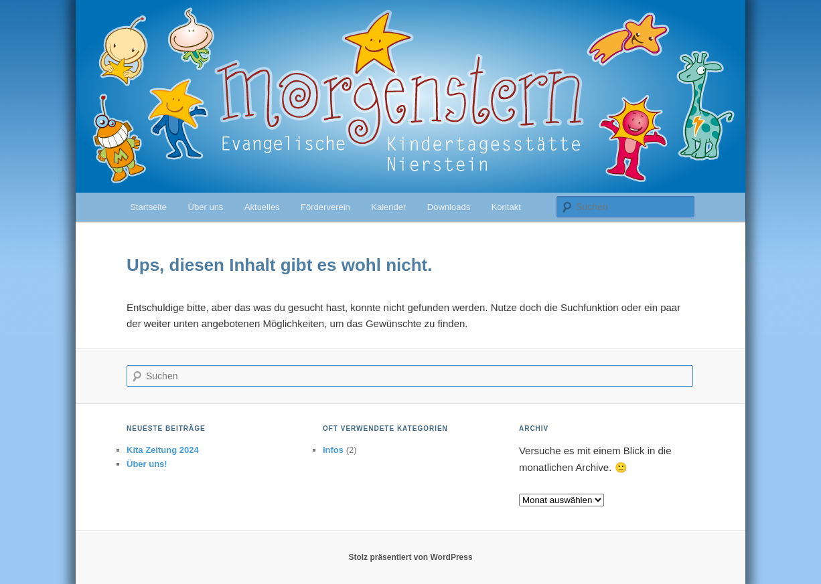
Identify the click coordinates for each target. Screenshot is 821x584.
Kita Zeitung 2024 (163, 450)
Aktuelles (262, 207)
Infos (333, 450)
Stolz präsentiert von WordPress (410, 557)
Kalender (388, 207)
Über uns (206, 207)
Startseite (148, 207)
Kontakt (506, 207)
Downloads (448, 207)
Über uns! (147, 464)
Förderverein (325, 207)
